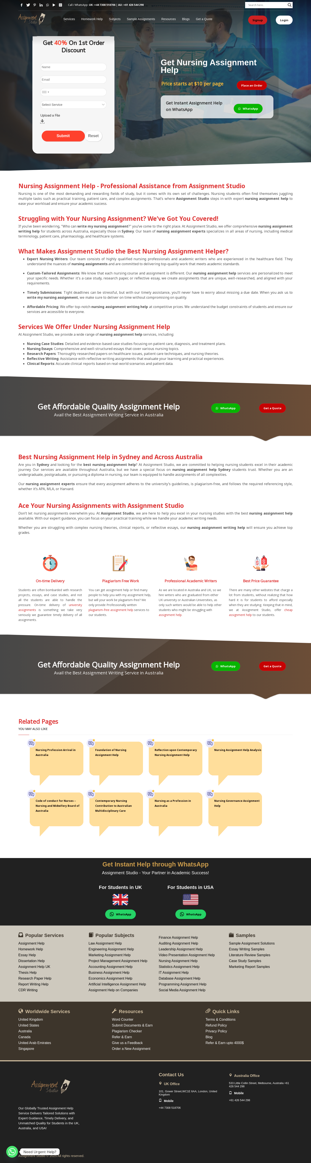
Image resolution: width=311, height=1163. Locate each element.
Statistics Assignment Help (179, 967)
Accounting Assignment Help (111, 967)
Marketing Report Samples (249, 967)
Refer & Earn (122, 1037)
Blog (209, 1037)
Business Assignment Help (109, 972)
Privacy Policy (216, 1031)
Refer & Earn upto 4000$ (225, 1043)
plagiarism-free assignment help (111, 610)
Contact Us (171, 1074)
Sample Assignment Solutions (252, 943)
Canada (24, 1037)
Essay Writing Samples (246, 949)
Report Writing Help (33, 984)
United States (28, 1025)
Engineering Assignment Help (111, 949)
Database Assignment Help (179, 978)
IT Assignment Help (174, 972)
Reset (93, 136)
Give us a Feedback (127, 1043)
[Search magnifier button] (290, 5)
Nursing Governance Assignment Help (237, 803)
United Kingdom (30, 1019)
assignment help (170, 615)
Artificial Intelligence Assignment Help (117, 984)
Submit (63, 136)
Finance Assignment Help (178, 937)
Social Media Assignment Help (182, 990)
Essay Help (27, 955)
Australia (25, 1031)
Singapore (26, 1049)
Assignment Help (31, 943)
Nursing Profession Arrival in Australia (56, 752)
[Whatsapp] (12, 1152)
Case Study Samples (245, 961)
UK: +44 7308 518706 (102, 5)
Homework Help (30, 949)
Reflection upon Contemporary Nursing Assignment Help (176, 752)
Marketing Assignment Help (110, 955)
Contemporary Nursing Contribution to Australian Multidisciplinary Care (113, 806)
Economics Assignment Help (110, 978)
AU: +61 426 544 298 (131, 5)
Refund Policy (216, 1025)
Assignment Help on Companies (113, 990)
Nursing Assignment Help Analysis (237, 750)
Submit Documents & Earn (132, 1025)
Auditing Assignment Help (178, 943)
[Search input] (267, 5)
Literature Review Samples (249, 955)
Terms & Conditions (221, 1019)
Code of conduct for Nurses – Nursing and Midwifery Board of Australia (57, 806)
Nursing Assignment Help (178, 961)
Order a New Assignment (131, 1049)
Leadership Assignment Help (181, 949)
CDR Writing (28, 990)
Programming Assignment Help (182, 984)
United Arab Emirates (34, 1043)
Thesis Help (27, 972)
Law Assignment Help (105, 943)
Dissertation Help (31, 961)
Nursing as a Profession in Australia (173, 803)
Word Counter (122, 1019)
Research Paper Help (34, 978)
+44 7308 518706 (170, 1107)
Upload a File (50, 115)
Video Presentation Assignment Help (187, 955)
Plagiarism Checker (127, 1031)
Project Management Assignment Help (118, 961)
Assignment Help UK (34, 967)
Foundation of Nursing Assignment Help (110, 752)
